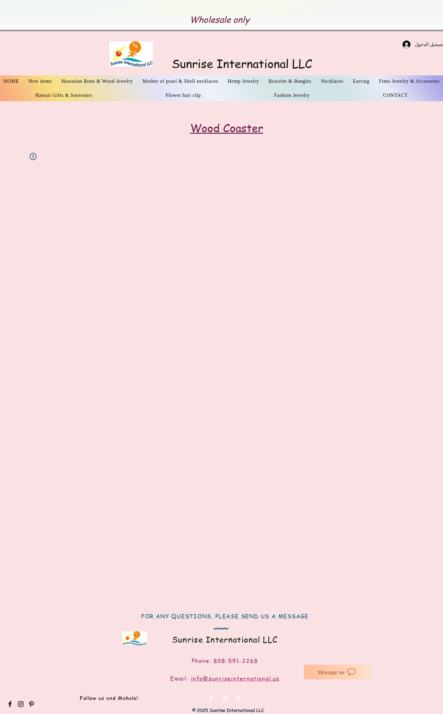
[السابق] (43, 8)
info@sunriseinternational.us (235, 678)
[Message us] (337, 672)
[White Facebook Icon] (211, 698)
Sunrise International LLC (242, 63)
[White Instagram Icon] (225, 698)
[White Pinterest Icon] (238, 698)
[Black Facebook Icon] (10, 704)
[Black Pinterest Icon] (31, 704)
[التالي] (399, 8)
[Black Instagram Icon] (21, 704)
